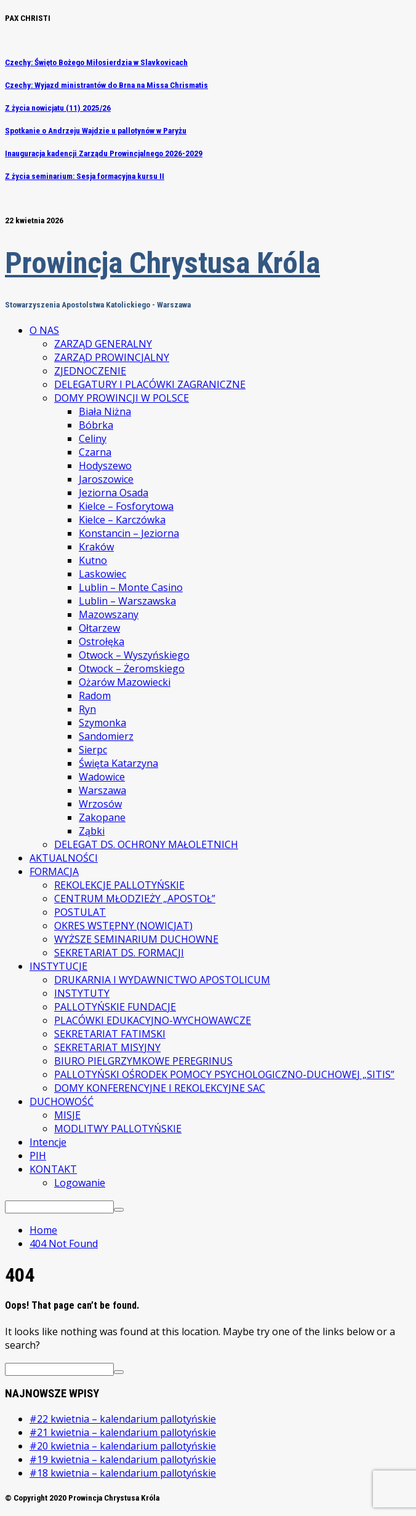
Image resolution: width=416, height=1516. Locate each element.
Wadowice (102, 777)
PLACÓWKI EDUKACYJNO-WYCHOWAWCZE (152, 1020)
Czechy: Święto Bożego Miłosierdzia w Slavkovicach (96, 62)
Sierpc (93, 749)
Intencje (48, 1142)
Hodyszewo (105, 465)
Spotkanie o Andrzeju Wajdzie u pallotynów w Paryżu (95, 130)
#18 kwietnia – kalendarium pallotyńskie (123, 1473)
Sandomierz (106, 736)
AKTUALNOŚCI (64, 858)
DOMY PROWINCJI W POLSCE (121, 398)
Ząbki (92, 831)
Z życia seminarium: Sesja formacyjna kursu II (84, 176)
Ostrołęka (101, 641)
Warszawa (102, 790)
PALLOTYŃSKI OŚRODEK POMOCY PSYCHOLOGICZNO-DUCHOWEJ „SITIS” (224, 1074)
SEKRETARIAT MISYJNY (107, 1047)
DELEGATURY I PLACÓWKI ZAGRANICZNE (150, 384)
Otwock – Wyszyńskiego (134, 655)
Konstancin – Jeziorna (129, 533)
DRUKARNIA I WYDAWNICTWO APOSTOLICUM (162, 979)
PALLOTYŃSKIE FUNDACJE (115, 1007)
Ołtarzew (99, 628)
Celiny (92, 438)
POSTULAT (80, 912)
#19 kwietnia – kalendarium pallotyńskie (123, 1459)
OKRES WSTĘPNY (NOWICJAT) (123, 925)
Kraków (96, 547)
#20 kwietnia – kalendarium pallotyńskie (123, 1446)
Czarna (95, 452)
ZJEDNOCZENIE (90, 371)
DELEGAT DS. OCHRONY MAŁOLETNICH (146, 844)
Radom (95, 695)
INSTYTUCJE (58, 966)
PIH (38, 1155)
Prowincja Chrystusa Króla (162, 262)
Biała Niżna (105, 411)
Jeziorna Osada (113, 492)
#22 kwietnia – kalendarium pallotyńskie (123, 1419)
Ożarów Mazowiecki (124, 682)
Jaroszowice (106, 479)
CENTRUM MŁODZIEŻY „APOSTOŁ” (134, 898)
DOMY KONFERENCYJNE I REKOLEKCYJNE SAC (159, 1088)
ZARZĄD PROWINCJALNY (111, 357)
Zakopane (102, 817)
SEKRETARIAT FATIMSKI (110, 1034)
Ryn (87, 709)
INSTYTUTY (82, 993)
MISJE (67, 1115)
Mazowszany (108, 614)
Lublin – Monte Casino (131, 587)
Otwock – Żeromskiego (132, 668)
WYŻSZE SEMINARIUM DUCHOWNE (136, 939)
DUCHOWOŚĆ (62, 1101)
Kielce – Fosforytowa (126, 506)
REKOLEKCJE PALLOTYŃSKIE (119, 885)
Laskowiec (102, 574)
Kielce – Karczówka (122, 519)
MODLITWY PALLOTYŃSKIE (118, 1128)
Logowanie (79, 1182)
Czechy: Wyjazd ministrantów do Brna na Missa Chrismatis (106, 85)
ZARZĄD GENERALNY (103, 344)
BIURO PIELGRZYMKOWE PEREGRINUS (143, 1061)
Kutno (93, 560)
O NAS (44, 330)
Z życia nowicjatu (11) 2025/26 (58, 108)
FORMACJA (54, 871)
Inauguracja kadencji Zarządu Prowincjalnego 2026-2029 (103, 153)
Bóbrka (96, 425)
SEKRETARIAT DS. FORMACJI (119, 952)
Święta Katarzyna (118, 763)
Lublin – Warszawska (127, 601)
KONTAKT (53, 1169)
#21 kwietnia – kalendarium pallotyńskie (123, 1432)
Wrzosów (100, 804)
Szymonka (102, 722)
